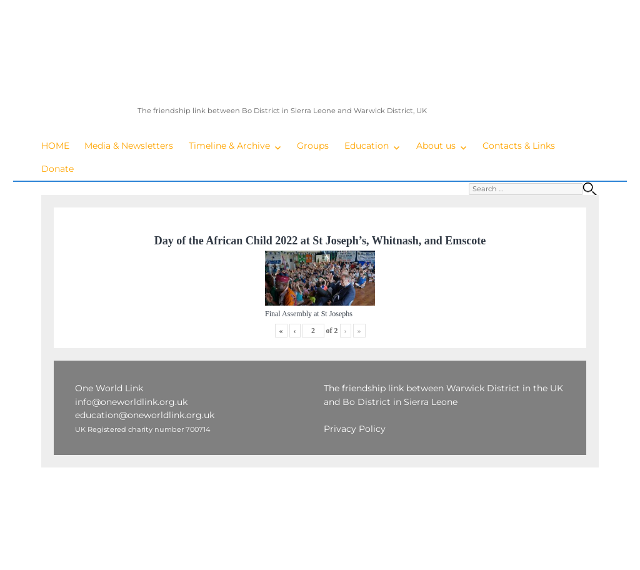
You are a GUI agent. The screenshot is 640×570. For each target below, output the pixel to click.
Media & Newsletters (128, 145)
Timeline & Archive (229, 145)
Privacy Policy (355, 428)
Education (366, 145)
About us (436, 145)
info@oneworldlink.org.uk (131, 402)
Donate (57, 168)
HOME (55, 145)
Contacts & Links (518, 145)
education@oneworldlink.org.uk (144, 415)
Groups (313, 145)
